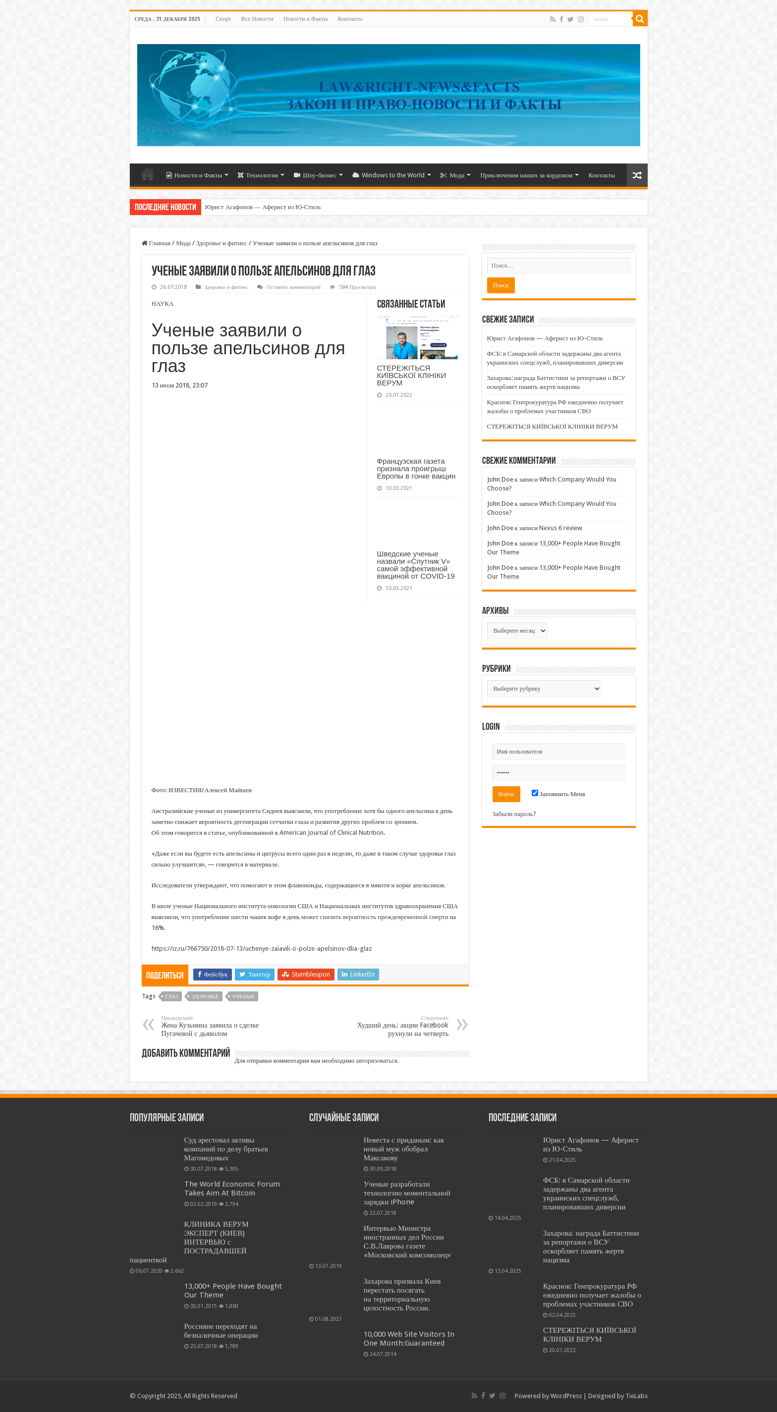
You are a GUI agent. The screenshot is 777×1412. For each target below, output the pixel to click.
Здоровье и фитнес (221, 243)
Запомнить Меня (558, 794)
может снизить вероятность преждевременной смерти (374, 917)
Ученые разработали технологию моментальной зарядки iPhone (407, 1193)
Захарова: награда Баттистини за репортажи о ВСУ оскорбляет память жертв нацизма (591, 1246)
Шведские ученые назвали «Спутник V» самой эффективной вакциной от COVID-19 (416, 564)
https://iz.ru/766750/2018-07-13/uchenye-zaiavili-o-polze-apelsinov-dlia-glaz (262, 948)
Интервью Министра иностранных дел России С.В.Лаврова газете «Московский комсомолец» (407, 1241)
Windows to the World (388, 175)
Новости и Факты (305, 18)
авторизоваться (376, 1060)
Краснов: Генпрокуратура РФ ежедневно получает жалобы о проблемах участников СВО (592, 1295)
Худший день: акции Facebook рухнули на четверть (398, 1026)
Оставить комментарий (294, 287)
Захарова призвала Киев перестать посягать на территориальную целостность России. (402, 1294)
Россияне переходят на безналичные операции (221, 1331)
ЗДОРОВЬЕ (205, 996)
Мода (452, 175)
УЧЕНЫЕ (243, 996)
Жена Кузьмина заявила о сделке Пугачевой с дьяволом (212, 1026)
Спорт (223, 18)
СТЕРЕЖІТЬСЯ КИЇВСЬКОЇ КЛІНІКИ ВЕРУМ (411, 375)
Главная (156, 243)
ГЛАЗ (172, 996)
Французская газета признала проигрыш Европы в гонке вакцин (416, 468)
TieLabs (636, 1396)
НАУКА (163, 303)
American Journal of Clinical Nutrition (331, 832)
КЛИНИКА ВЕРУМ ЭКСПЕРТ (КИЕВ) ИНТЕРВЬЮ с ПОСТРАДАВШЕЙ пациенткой (189, 1242)
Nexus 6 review (560, 528)
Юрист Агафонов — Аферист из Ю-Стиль (263, 207)
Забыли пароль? (514, 813)
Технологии (258, 175)
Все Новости (257, 18)
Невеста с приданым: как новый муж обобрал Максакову (404, 1149)
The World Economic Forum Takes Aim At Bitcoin (232, 1188)
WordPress (566, 1396)
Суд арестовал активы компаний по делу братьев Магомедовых (226, 1149)
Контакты (350, 18)
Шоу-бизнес (315, 175)
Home (148, 173)
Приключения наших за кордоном (526, 175)
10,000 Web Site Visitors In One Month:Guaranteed (409, 1339)
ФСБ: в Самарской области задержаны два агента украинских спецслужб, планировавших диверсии (586, 1193)
